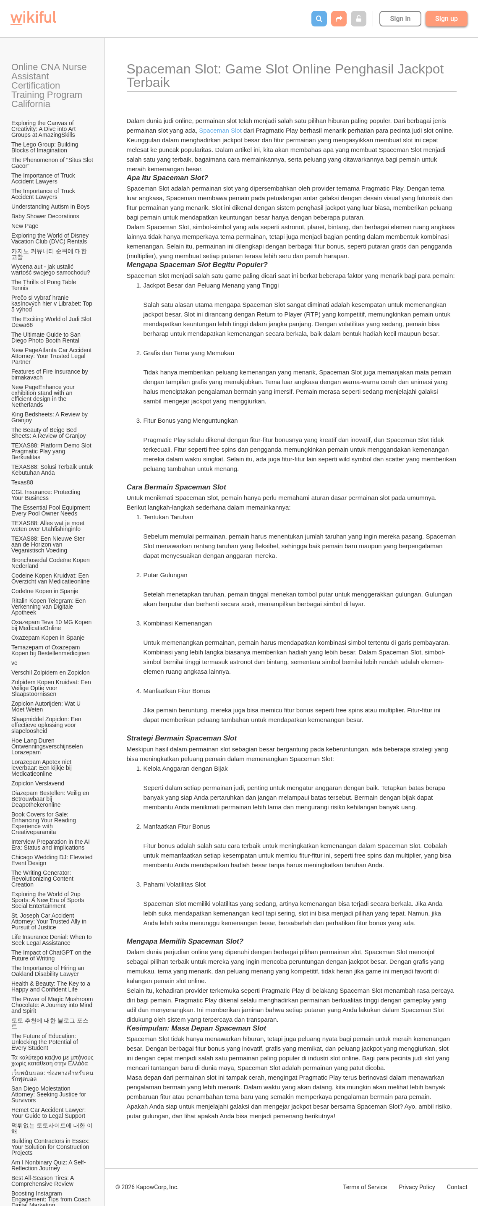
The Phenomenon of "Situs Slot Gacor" (52, 163)
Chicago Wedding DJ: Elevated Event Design (52, 860)
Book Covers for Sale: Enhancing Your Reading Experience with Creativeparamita (44, 823)
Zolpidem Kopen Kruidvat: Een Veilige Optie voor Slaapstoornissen (52, 688)
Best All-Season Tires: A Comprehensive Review (43, 1181)
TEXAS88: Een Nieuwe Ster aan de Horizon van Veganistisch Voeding (48, 544)
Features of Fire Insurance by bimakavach (50, 374)
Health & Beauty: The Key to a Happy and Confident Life (51, 986)
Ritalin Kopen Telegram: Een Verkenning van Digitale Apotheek (49, 606)
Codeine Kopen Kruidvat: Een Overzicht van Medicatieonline (50, 578)
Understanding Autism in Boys (50, 206)
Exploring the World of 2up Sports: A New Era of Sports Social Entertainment (48, 900)
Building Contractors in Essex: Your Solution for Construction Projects (51, 1147)
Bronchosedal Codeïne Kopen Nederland (51, 563)
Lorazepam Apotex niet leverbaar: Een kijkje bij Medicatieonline (42, 768)
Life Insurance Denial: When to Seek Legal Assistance (52, 940)
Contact (457, 1187)
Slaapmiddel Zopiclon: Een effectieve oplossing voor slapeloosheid (47, 725)
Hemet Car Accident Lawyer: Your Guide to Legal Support (49, 1113)
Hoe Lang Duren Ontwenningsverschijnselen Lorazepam (47, 746)
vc (14, 662)
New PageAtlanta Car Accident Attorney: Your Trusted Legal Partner (52, 356)
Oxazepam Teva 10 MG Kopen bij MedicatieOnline (52, 625)
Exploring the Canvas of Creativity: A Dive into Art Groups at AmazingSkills (44, 129)
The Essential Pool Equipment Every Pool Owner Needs (51, 510)
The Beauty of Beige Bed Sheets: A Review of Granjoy (48, 432)
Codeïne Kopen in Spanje (44, 591)
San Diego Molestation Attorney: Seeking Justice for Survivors (49, 1094)
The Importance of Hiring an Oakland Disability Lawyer (48, 971)
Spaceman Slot (220, 130)
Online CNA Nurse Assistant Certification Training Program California (50, 85)
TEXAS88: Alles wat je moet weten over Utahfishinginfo (48, 526)
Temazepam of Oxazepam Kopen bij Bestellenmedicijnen (50, 650)
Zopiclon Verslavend (37, 783)
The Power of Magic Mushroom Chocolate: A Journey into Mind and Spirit (52, 1005)
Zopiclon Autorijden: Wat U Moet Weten (46, 706)
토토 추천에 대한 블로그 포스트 (50, 1023)
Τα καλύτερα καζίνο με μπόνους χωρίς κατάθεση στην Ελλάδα (52, 1060)
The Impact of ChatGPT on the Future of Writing (52, 955)
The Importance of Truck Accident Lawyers (43, 178)
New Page (25, 225)
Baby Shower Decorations (45, 216)
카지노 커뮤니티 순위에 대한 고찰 (50, 254)
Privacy (417, 1187)
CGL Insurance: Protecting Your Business (46, 495)
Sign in (400, 19)
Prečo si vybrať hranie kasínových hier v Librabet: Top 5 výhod (52, 303)
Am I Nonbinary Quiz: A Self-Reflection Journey (48, 1165)
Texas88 (22, 482)
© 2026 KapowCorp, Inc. (147, 1187)
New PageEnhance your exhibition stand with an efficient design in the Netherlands (43, 396)
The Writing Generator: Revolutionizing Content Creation (43, 878)
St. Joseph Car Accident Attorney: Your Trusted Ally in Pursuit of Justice (49, 921)
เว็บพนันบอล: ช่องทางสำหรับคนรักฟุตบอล (52, 1076)
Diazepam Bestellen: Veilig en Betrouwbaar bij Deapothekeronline (51, 799)
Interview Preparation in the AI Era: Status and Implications (51, 844)
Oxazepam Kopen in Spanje (47, 637)
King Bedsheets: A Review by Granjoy (50, 417)
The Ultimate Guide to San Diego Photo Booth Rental (46, 337)
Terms (365, 1187)
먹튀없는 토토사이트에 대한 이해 (52, 1128)
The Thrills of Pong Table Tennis (44, 285)
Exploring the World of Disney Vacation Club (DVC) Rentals (50, 238)
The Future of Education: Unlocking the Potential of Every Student (45, 1042)
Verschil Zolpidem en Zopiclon (50, 672)
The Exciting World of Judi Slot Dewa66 (52, 322)
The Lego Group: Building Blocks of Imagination (45, 147)
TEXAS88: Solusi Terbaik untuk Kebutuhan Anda (52, 469)
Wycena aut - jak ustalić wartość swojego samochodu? (50, 269)
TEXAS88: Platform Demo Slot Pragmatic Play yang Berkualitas (52, 451)
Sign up (446, 19)
